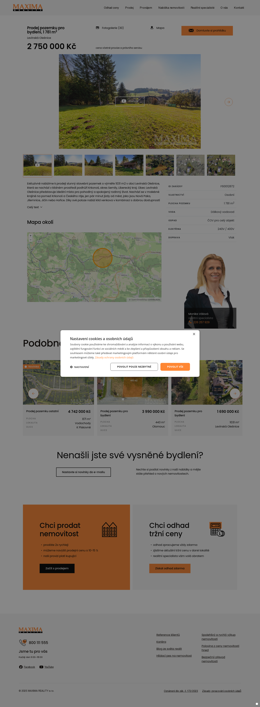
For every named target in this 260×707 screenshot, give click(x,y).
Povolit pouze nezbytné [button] (134, 366)
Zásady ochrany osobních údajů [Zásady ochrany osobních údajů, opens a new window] (114, 357)
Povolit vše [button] (175, 366)
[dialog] (130, 353)
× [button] (194, 334)
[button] (79, 367)
